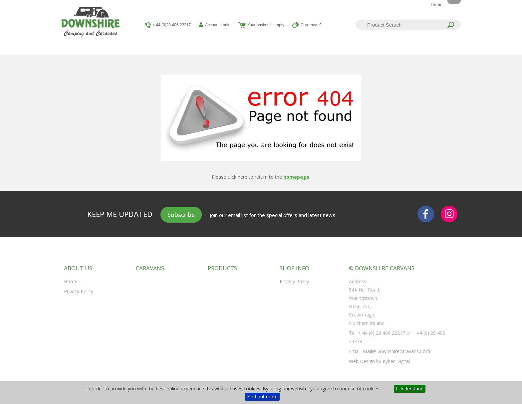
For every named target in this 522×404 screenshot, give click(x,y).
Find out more (262, 396)
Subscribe (181, 215)
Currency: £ (311, 25)
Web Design (362, 361)
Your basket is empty (265, 25)
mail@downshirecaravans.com (396, 351)
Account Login (217, 25)
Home (437, 5)
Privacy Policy (78, 291)
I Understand (409, 388)
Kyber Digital (396, 361)
